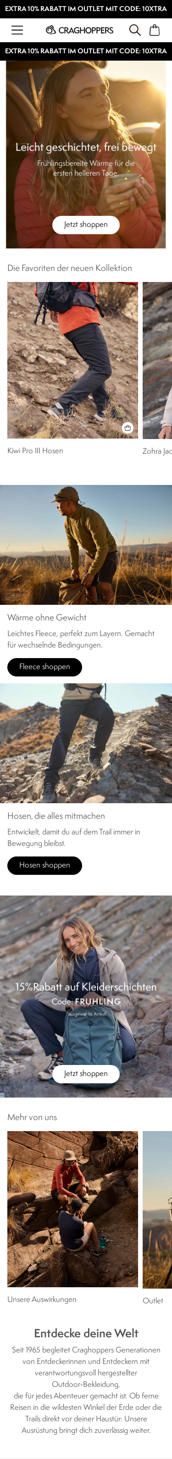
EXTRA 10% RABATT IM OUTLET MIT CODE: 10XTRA (86, 9)
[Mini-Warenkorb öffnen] (155, 30)
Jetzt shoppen (86, 225)
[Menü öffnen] (17, 30)
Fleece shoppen (44, 667)
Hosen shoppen (44, 865)
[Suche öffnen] (135, 30)
